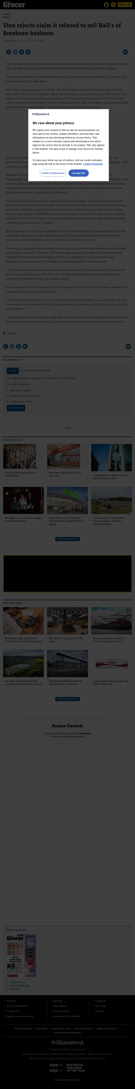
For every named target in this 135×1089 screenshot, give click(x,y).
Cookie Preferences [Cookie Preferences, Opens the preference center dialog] (52, 173)
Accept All (78, 173)
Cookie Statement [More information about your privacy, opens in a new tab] (93, 164)
